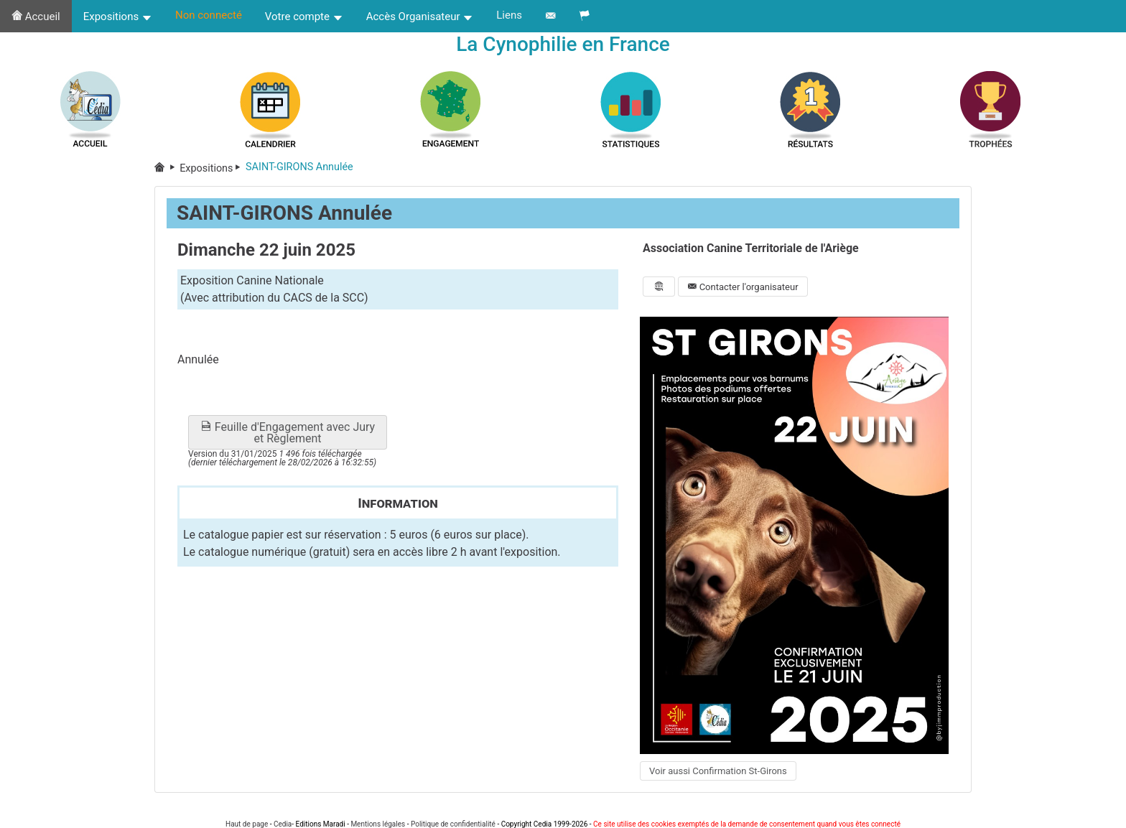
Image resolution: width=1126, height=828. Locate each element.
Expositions (117, 16)
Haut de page (246, 824)
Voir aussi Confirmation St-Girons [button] (718, 771)
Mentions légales (377, 824)
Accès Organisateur (420, 16)
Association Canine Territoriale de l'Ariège (751, 249)
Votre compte (304, 16)
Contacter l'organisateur (742, 287)
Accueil (35, 16)
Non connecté (208, 15)
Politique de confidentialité (453, 824)
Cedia (283, 824)
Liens (509, 15)
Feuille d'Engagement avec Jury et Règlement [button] (287, 433)
